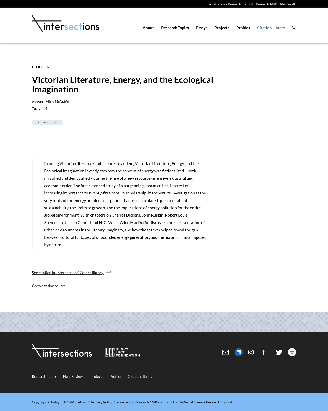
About (82, 402)
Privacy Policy (101, 402)
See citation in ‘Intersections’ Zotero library (68, 272)
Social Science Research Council (230, 4)
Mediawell (287, 4)
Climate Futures (47, 122)
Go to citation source (49, 285)
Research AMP (266, 4)
